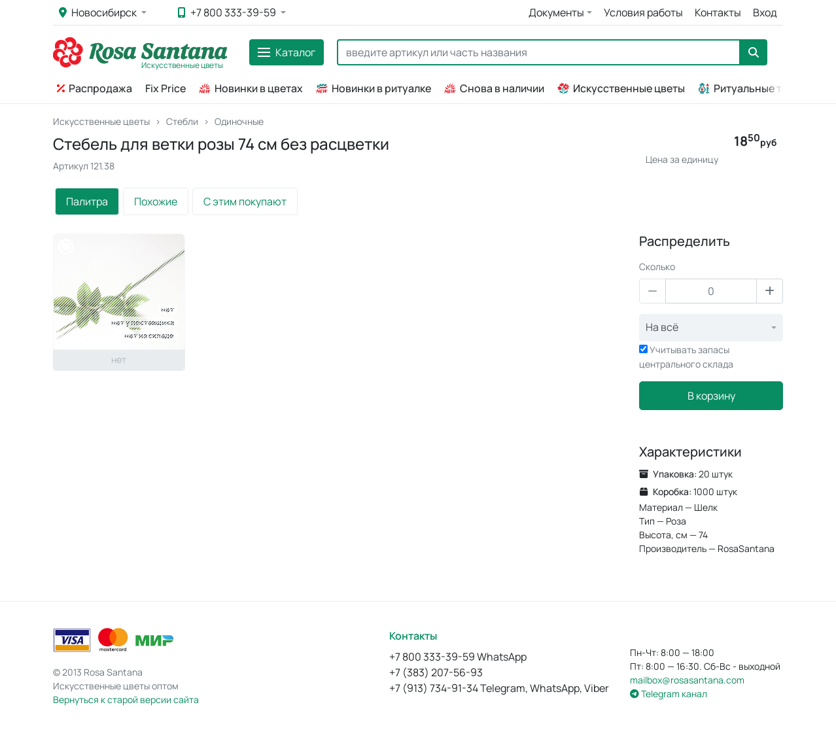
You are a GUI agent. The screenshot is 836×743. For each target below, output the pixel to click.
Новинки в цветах (251, 88)
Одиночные (239, 121)
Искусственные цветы (621, 88)
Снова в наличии (494, 88)
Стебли (182, 121)
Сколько (657, 266)
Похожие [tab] (155, 201)
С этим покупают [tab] (245, 201)
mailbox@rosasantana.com (687, 680)
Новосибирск (99, 12)
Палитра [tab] (87, 201)
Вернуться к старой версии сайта (126, 699)
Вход (765, 12)
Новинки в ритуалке (373, 88)
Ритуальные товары (756, 88)
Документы (556, 12)
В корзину (711, 396)
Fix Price (165, 88)
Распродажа (94, 88)
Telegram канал (668, 693)
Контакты (718, 12)
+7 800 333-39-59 (228, 12)
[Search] (538, 52)
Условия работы (643, 12)
